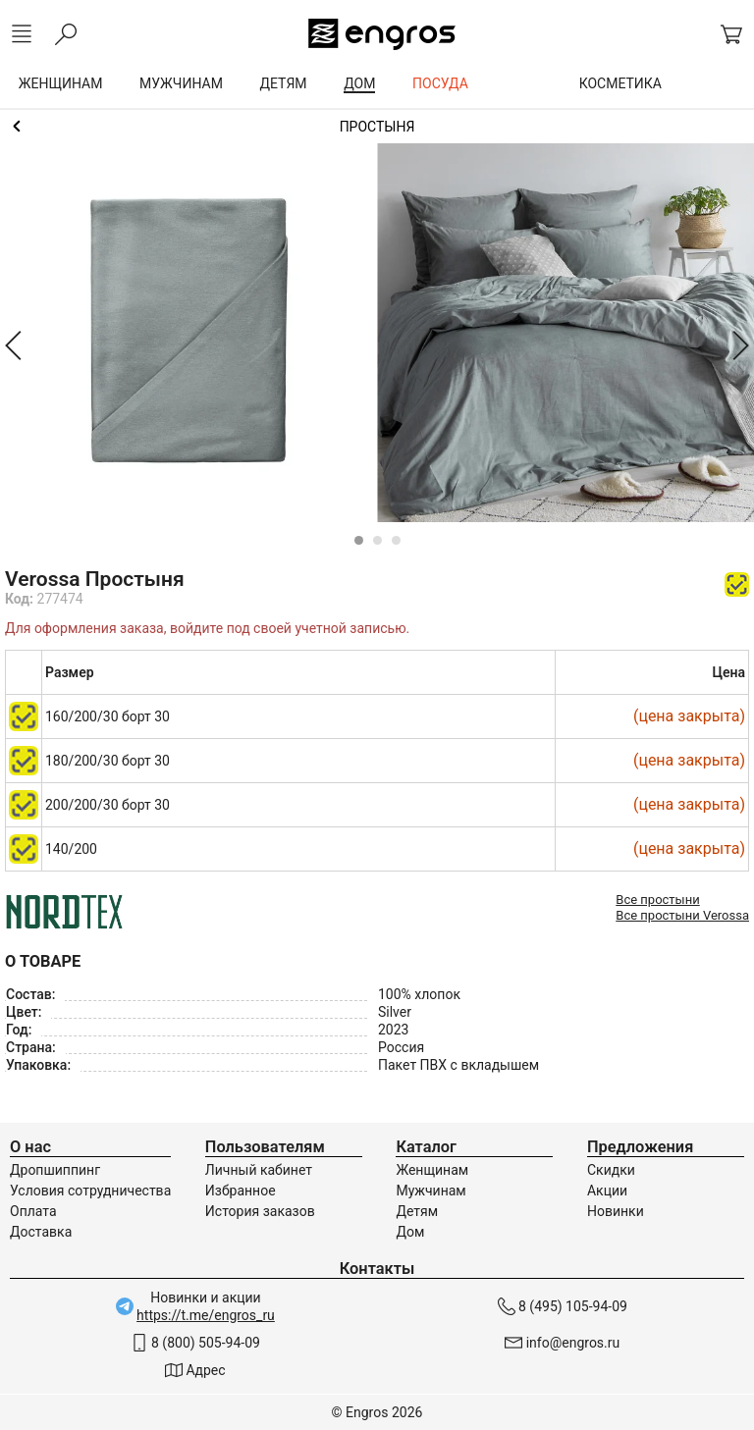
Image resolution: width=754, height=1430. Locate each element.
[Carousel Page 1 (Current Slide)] (358, 540)
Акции (607, 1190)
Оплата (33, 1211)
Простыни (377, 126)
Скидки (611, 1170)
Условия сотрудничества (90, 1190)
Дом (410, 1232)
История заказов (260, 1211)
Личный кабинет (258, 1170)
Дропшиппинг (55, 1170)
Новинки (615, 1211)
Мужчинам (430, 1190)
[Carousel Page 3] (396, 540)
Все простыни (657, 899)
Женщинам (432, 1170)
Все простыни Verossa (682, 915)
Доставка (41, 1232)
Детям (417, 1211)
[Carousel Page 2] (377, 540)
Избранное (240, 1190)
